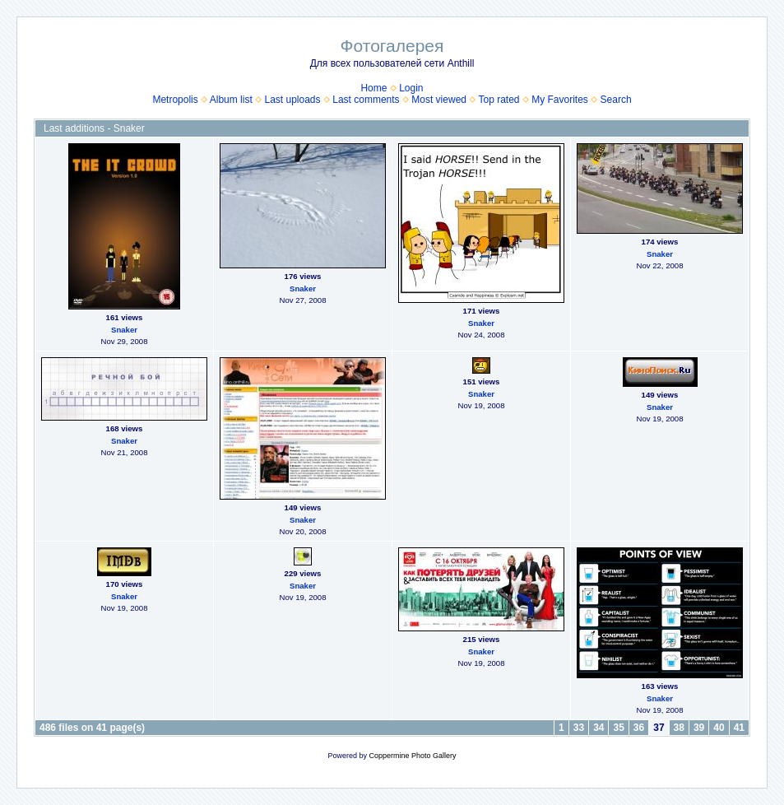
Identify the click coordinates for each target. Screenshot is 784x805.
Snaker (124, 329)
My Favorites (559, 99)
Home (373, 88)
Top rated (498, 99)
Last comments (365, 99)
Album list (231, 99)
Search (616, 99)
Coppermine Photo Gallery (412, 755)
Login (411, 88)
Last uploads (292, 99)
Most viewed (438, 99)
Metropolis (174, 99)
